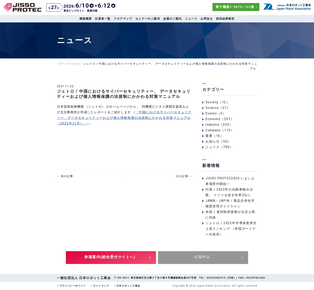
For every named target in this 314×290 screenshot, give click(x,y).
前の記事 (65, 176)
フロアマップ (123, 18)
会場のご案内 (172, 18)
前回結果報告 (225, 18)
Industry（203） (219, 124)
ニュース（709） (219, 147)
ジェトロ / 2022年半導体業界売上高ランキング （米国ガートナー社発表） (231, 228)
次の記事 (184, 176)
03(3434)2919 (216, 277)
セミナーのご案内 (147, 18)
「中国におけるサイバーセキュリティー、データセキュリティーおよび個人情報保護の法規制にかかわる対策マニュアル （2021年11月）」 (124, 117)
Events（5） (215, 113)
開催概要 (86, 18)
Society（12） (217, 102)
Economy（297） (219, 119)
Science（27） (217, 108)
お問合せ (206, 18)
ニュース (191, 18)
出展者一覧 (102, 18)
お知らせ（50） (218, 141)
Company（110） (219, 130)
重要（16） (214, 136)
